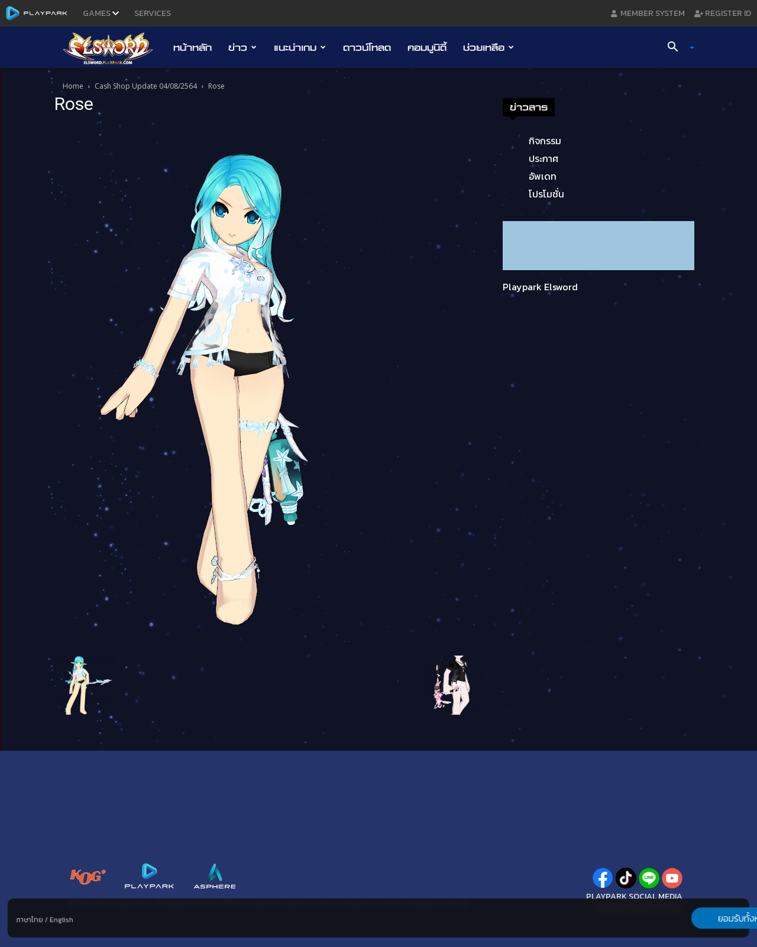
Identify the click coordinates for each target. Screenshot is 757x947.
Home (73, 86)
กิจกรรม (545, 141)
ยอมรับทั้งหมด (687, 918)
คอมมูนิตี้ (427, 47)
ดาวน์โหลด (367, 47)
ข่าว (242, 47)
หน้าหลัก (192, 47)
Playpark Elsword (540, 287)
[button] (676, 47)
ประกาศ (543, 158)
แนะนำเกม (300, 47)
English (61, 919)
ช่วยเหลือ (488, 47)
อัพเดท (543, 176)
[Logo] (114, 48)
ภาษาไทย (30, 919)
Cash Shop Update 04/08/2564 (146, 86)
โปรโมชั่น (546, 194)
